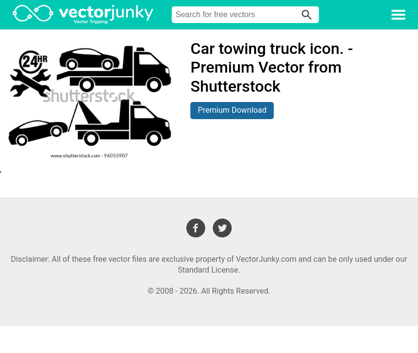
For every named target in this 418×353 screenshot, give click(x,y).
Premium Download (232, 110)
